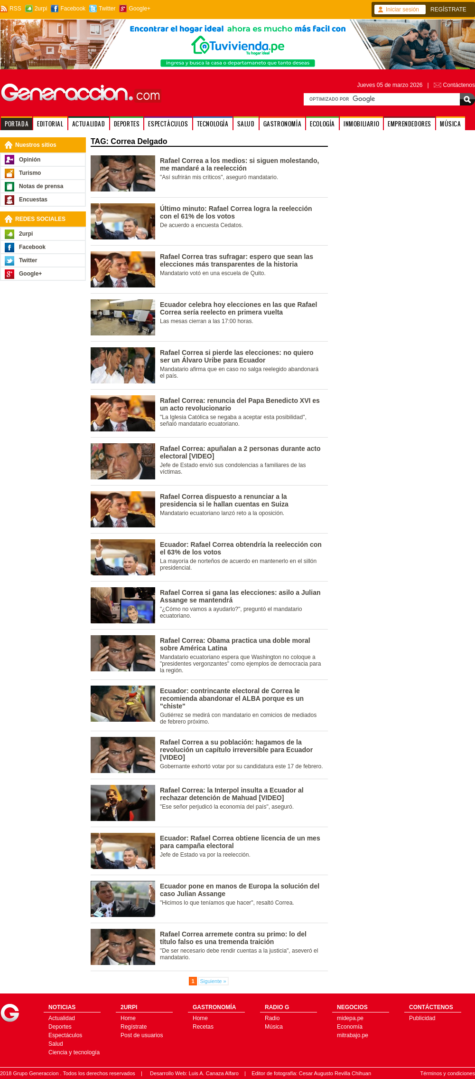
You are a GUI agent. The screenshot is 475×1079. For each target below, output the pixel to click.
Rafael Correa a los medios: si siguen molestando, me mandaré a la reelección (239, 164)
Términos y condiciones (447, 1073)
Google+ (139, 8)
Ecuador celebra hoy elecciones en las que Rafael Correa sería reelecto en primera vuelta (238, 308)
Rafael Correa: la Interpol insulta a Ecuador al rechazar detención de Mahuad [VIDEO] (232, 794)
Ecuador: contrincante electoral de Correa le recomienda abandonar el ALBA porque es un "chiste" (232, 698)
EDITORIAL (50, 124)
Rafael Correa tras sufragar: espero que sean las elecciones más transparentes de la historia (236, 260)
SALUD (246, 124)
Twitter (107, 8)
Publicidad (422, 1018)
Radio (272, 1018)
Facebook (72, 8)
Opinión (29, 159)
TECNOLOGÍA (213, 124)
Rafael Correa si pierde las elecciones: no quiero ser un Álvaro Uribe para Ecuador (237, 356)
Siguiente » (213, 981)
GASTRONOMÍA (282, 124)
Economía (350, 1026)
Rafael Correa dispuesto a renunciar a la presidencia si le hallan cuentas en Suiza (224, 500)
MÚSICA (450, 124)
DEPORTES (127, 124)
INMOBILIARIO (361, 124)
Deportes (60, 1026)
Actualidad (61, 1018)
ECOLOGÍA (322, 124)
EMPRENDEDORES (409, 124)
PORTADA (16, 124)
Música (274, 1026)
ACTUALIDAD (88, 124)
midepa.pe (350, 1018)
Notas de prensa (41, 186)
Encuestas (33, 199)
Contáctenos (459, 85)
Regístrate (134, 1026)
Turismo (30, 173)
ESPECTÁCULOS (168, 124)
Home (128, 1018)
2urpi (41, 8)
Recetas (203, 1026)
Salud (55, 1044)
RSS (15, 8)
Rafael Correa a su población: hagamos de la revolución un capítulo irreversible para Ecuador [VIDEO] (236, 749)
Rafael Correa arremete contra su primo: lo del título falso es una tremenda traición (233, 937)
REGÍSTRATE (448, 9)
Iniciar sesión (402, 9)
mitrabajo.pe (352, 1035)
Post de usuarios (142, 1035)
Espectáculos (65, 1035)
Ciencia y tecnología (74, 1052)
